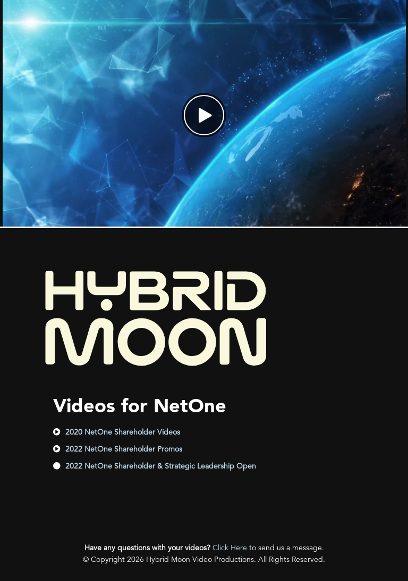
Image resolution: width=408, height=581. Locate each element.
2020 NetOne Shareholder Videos (122, 432)
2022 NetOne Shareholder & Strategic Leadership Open (160, 466)
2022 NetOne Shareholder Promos (123, 449)
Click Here (229, 547)
